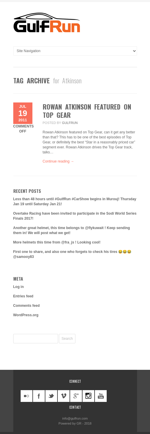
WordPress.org (26, 315)
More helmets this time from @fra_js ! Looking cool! (56, 242)
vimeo (64, 396)
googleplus (76, 396)
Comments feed (26, 306)
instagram (88, 396)
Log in (18, 287)
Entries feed (23, 296)
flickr (26, 396)
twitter (51, 396)
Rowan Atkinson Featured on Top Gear (87, 111)
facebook (39, 396)
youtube (101, 396)
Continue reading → (58, 161)
